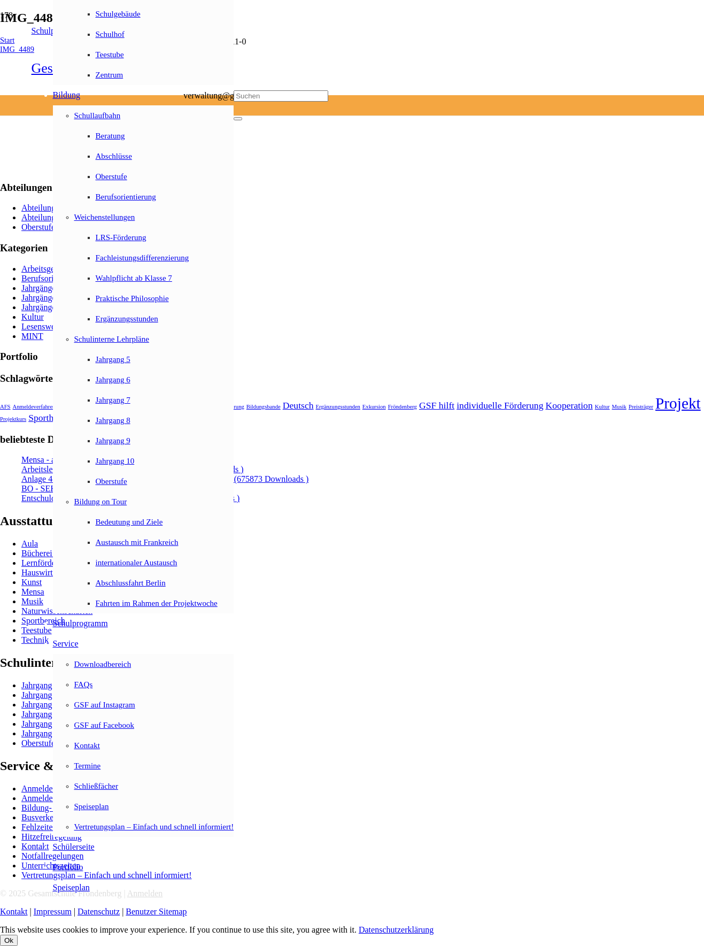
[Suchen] (281, 96)
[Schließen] (238, 118)
